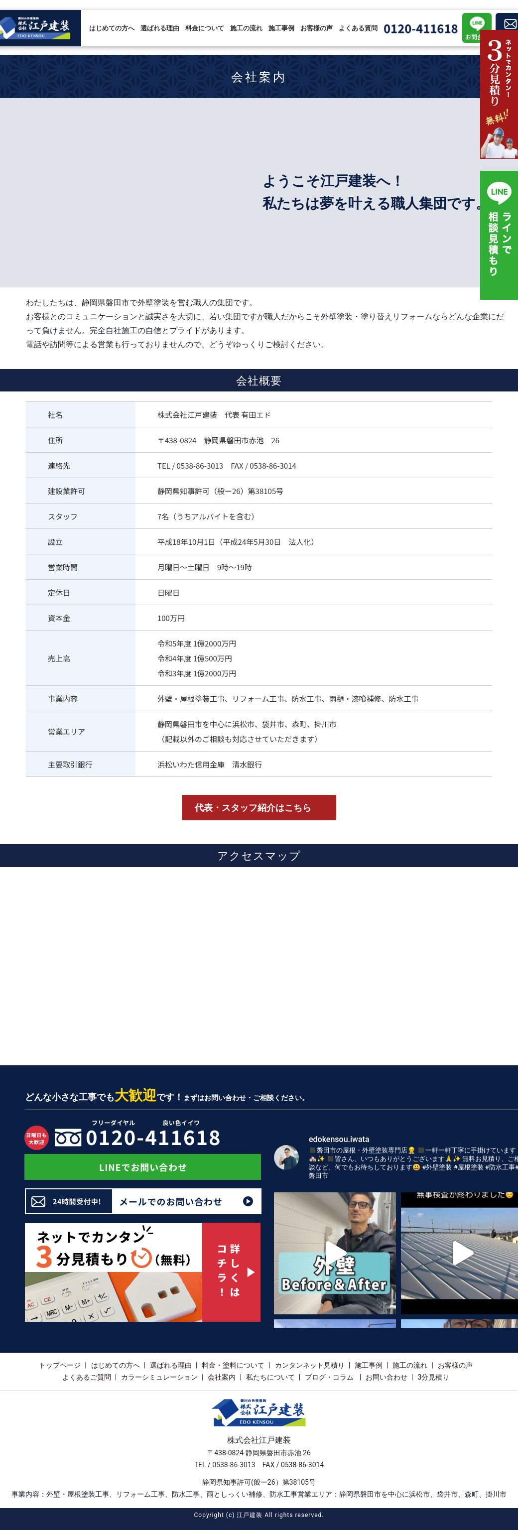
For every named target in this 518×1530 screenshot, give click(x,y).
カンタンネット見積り (310, 1365)
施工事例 (281, 28)
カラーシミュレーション (159, 1377)
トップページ (60, 1365)
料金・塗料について (233, 1365)
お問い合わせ (386, 1377)
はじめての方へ (111, 28)
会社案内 (222, 1377)
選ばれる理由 (159, 28)
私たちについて (270, 1377)
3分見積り (433, 1377)
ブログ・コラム (330, 1377)
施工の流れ (246, 28)
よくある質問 (358, 28)
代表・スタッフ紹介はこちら (253, 807)
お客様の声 (316, 28)
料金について (204, 28)
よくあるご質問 (86, 1377)
